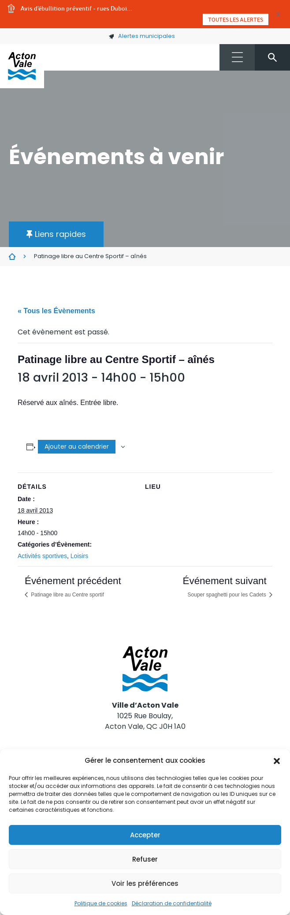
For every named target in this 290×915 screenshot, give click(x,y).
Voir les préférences (145, 883)
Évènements (12, 256)
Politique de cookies (100, 903)
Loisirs (79, 555)
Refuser (145, 859)
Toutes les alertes (235, 19)
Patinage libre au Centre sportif (67, 595)
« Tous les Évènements (56, 311)
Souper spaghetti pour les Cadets (228, 595)
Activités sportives (42, 555)
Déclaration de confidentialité (172, 903)
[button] (276, 760)
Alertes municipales (141, 36)
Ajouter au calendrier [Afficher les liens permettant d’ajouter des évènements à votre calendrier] (77, 446)
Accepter (145, 835)
